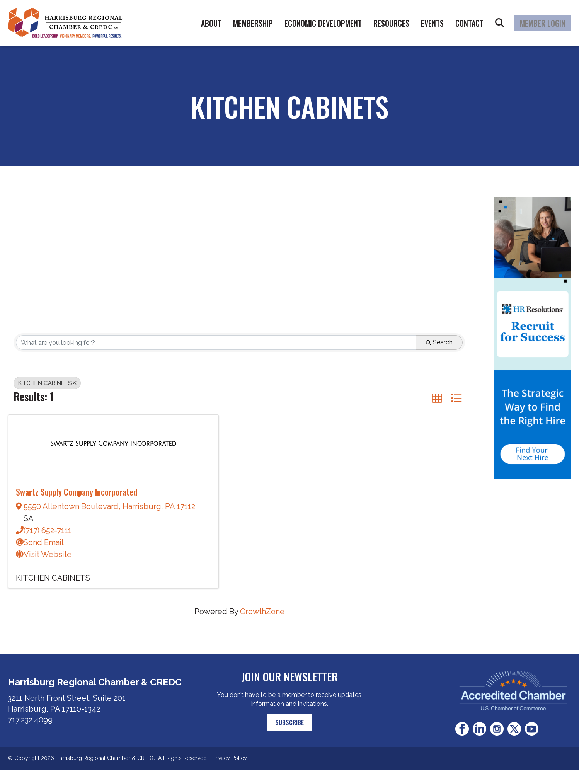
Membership (253, 23)
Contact (469, 23)
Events (432, 23)
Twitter (514, 729)
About (211, 23)
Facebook (462, 729)
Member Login (542, 23)
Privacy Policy (229, 758)
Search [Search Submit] (439, 342)
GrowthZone (262, 611)
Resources (391, 23)
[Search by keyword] (216, 342)
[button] (437, 398)
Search (499, 23)
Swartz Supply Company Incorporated (76, 492)
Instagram (497, 729)
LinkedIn (479, 729)
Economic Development (323, 23)
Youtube (531, 729)
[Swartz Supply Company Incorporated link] (113, 443)
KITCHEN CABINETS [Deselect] (47, 383)
